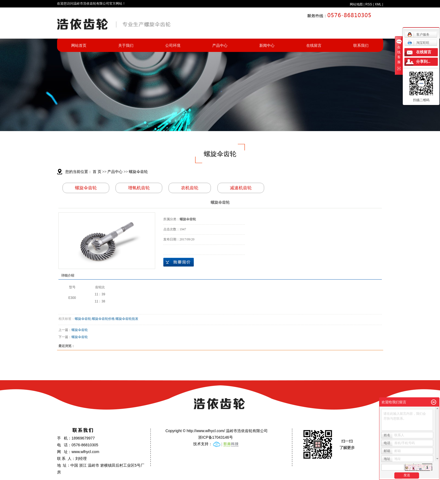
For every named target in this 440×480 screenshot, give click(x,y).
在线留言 (314, 45)
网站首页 (78, 45)
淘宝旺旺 (418, 43)
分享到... (423, 62)
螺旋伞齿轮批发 (127, 319)
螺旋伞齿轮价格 (103, 319)
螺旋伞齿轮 (138, 172)
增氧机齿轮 (139, 187)
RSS (368, 4)
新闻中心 (266, 45)
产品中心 (219, 45)
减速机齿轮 (241, 187)
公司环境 (172, 45)
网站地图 (356, 4)
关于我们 (125, 45)
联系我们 (361, 45)
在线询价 (178, 262)
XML (378, 4)
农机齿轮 (189, 187)
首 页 (97, 172)
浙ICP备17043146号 (215, 437)
